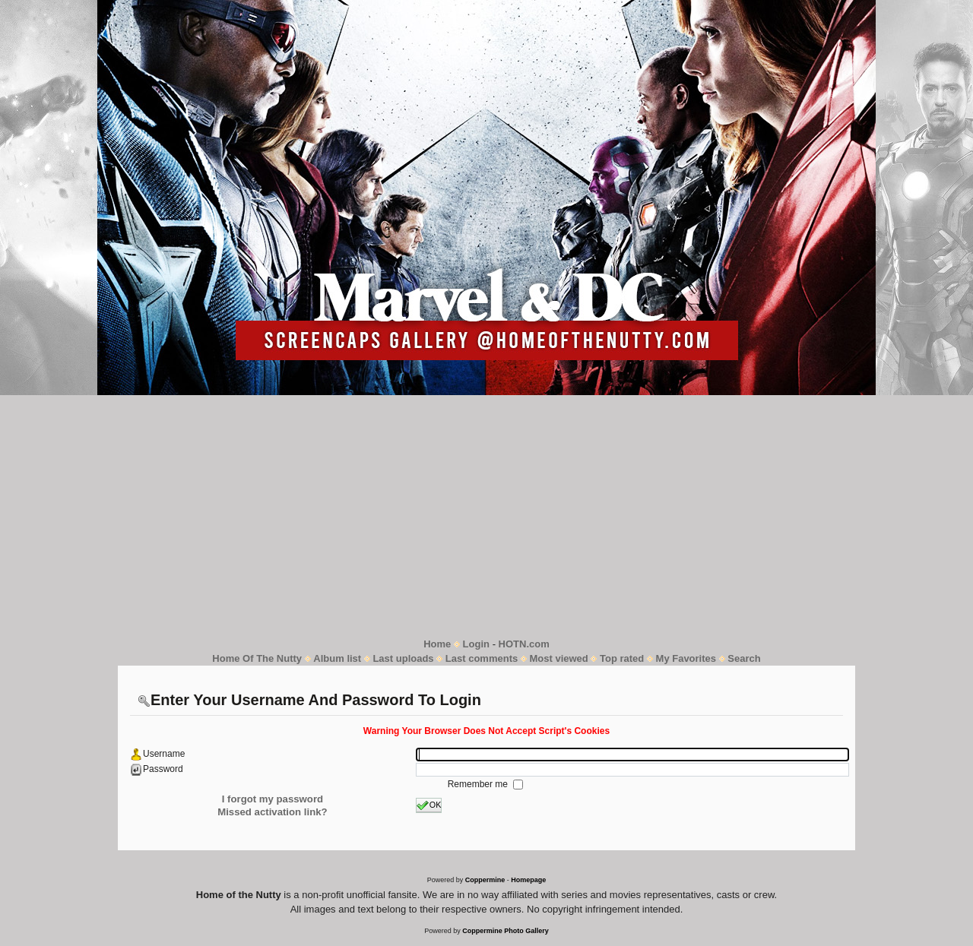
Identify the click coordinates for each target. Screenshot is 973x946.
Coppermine (485, 880)
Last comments (481, 658)
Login (476, 644)
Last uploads (402, 658)
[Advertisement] (486, 516)
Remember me (479, 784)
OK (429, 805)
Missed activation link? (272, 812)
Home (437, 644)
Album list (337, 658)
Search (743, 658)
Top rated (622, 658)
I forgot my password (272, 799)
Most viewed (558, 658)
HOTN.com (524, 644)
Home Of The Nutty (257, 658)
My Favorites (686, 658)
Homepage (528, 880)
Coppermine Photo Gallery (505, 931)
